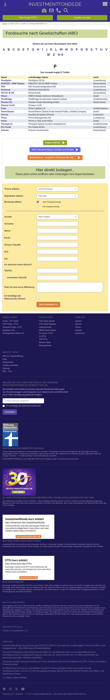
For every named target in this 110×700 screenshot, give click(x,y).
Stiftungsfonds (45, 345)
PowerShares (7, 111)
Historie (78, 324)
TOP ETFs (43, 339)
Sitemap (6, 368)
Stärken (78, 321)
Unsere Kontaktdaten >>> (15, 630)
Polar (3, 108)
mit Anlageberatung (50, 207)
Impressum (80, 333)
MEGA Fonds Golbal (47, 330)
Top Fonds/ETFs (28, 17)
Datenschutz (8, 362)
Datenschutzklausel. (31, 405)
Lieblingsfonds (45, 327)
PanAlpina (6, 80)
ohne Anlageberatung (51, 202)
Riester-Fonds (45, 342)
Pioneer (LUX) (8, 105)
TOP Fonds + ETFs (10, 324)
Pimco (4, 96)
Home (5, 23)
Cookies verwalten (10, 365)
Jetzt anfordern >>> (48, 304)
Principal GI (6, 124)
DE (55, 4)
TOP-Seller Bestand (47, 324)
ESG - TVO (7, 371)
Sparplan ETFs (9, 330)
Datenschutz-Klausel (14, 298)
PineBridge (6, 99)
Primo (4, 121)
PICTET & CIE (7, 93)
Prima (4, 118)
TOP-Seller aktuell (47, 321)
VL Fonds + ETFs (46, 333)
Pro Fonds (6, 127)
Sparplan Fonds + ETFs (12, 327)
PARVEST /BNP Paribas (12, 83)
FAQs (5, 359)
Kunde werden (82, 17)
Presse (78, 327)
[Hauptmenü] (105, 4)
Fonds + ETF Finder (11, 321)
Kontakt (78, 330)
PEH (3, 86)
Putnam (5, 130)
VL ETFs (42, 336)
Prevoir (4, 114)
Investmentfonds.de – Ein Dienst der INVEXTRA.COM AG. (59, 694)
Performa (5, 90)
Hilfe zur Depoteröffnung (13, 356)
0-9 (60, 55)
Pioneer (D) (6, 102)
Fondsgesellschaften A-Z (13, 333)
